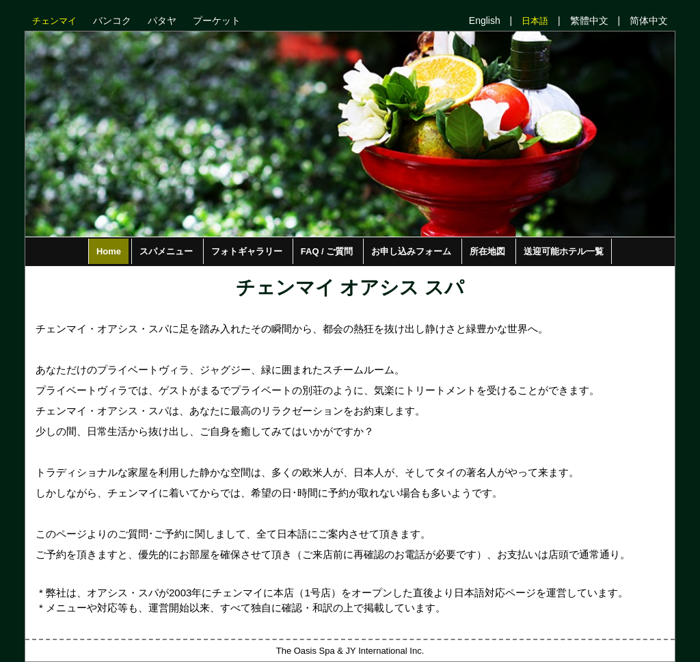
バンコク (112, 20)
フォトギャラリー (246, 251)
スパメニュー (166, 251)
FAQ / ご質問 (327, 251)
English (484, 20)
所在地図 (487, 251)
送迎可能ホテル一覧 (564, 251)
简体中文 (649, 20)
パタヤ (162, 20)
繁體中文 (589, 20)
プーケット (217, 20)
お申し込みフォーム (411, 251)
